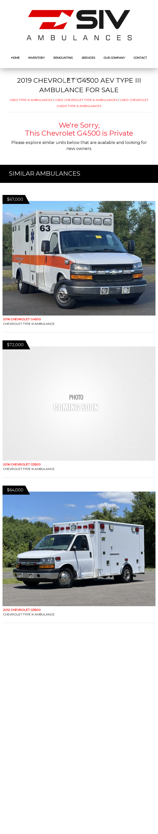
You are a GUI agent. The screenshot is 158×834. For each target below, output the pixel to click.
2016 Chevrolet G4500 (22, 319)
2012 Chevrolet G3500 (22, 610)
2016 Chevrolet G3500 (22, 464)
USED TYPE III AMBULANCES (31, 100)
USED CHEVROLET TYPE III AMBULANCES (86, 100)
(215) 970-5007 (81, 79)
